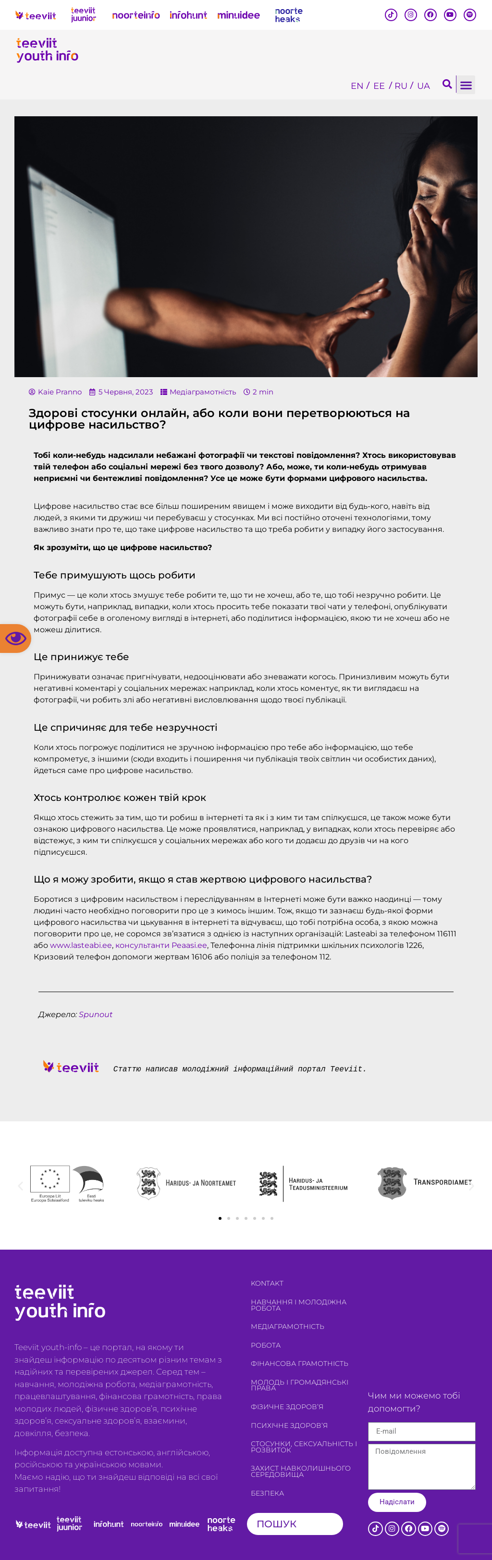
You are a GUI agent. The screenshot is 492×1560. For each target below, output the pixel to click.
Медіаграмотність (203, 391)
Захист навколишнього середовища (301, 1471)
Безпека (267, 1493)
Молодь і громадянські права (299, 1385)
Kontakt (267, 1283)
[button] (15, 638)
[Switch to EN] (357, 86)
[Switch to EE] (379, 86)
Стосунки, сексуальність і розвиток (304, 1446)
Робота (266, 1345)
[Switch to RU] (401, 86)
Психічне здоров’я (289, 1425)
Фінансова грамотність (299, 1363)
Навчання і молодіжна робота (298, 1305)
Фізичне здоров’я (287, 1406)
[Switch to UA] (423, 86)
